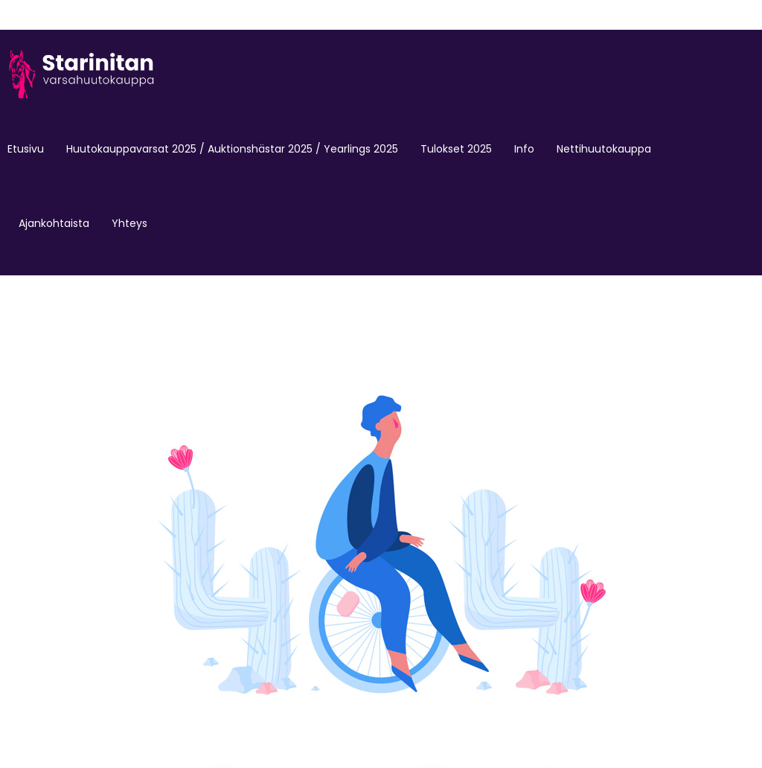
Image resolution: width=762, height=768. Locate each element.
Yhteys (129, 223)
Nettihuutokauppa (604, 148)
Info (524, 148)
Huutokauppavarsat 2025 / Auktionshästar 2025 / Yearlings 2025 (232, 148)
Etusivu (25, 148)
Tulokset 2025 (456, 148)
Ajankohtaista (54, 223)
